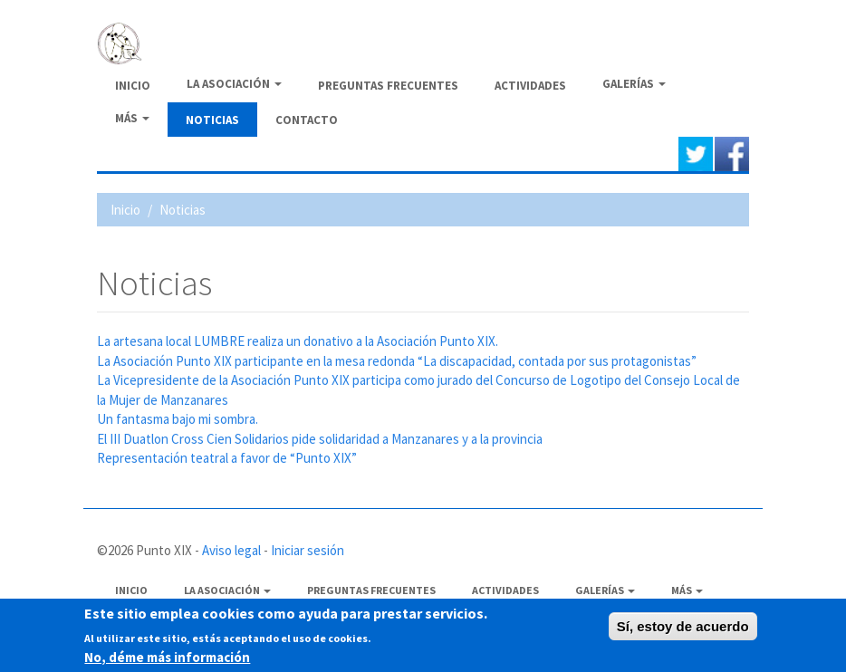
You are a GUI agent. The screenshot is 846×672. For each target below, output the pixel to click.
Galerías (634, 83)
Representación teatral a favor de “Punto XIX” (227, 457)
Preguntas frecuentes (388, 85)
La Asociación (234, 83)
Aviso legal (231, 550)
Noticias (212, 120)
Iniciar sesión (307, 550)
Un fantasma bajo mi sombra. (177, 418)
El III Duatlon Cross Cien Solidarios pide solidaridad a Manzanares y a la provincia (320, 438)
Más (132, 118)
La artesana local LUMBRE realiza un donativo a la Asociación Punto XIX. (297, 341)
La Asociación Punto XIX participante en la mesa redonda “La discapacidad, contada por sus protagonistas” (397, 361)
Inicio (132, 85)
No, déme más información (167, 658)
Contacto (306, 120)
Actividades (530, 85)
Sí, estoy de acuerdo (683, 629)
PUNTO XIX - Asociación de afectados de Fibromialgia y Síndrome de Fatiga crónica (387, 41)
